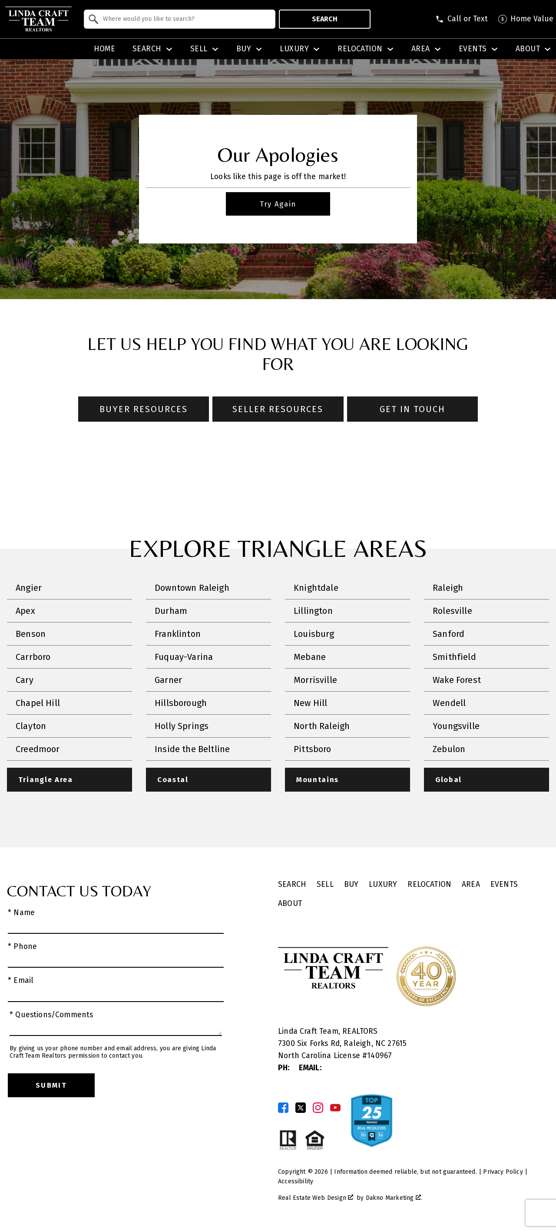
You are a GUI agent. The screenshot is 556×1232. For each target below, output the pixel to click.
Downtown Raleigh (192, 588)
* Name (21, 913)
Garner (168, 680)
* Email (20, 981)
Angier (29, 588)
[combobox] (179, 19)
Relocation (429, 885)
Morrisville (315, 680)
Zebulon (449, 749)
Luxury (383, 885)
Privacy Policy (503, 1172)
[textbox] (185, 19)
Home (105, 49)
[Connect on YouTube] (335, 1108)
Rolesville (452, 611)
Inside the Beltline (192, 749)
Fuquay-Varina (184, 657)
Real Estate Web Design (315, 1198)
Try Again (278, 204)
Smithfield (454, 657)
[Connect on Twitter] (300, 1108)
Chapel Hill (38, 703)
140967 (379, 1056)
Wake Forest (457, 680)
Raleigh (448, 588)
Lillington (313, 611)
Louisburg (314, 634)
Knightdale (316, 588)
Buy (351, 885)
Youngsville (456, 726)
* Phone (22, 947)
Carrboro (33, 657)
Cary (24, 680)
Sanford (448, 634)
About (290, 904)
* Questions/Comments (51, 1015)
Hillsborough (181, 703)
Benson (31, 634)
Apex (25, 611)
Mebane (310, 657)
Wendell (449, 703)
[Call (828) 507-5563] (461, 19)
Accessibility (295, 1182)
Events (504, 885)
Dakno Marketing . (394, 1198)
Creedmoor (38, 749)
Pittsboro (312, 749)
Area (471, 885)
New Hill (310, 703)
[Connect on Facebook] (283, 1108)
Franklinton (178, 634)
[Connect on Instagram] (318, 1108)
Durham (171, 611)
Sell (325, 885)
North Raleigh (322, 726)
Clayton (31, 726)
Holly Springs (181, 726)
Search (325, 19)
